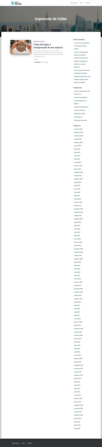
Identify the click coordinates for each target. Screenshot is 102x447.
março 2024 (77, 199)
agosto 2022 (77, 262)
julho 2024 (77, 185)
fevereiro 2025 (78, 165)
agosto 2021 (77, 302)
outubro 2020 (78, 332)
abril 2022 (77, 275)
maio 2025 (77, 155)
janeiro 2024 (77, 205)
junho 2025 (77, 152)
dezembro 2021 (78, 288)
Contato (88, 3)
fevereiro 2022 (78, 282)
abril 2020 (77, 352)
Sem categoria (78, 117)
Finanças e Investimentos (81, 107)
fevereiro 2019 (78, 398)
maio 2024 (77, 192)
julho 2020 (77, 342)
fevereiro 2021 (78, 322)
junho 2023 (77, 229)
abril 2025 (77, 159)
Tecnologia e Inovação (80, 120)
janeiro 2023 (77, 245)
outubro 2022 (78, 255)
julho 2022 (77, 265)
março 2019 (77, 395)
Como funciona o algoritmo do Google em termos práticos (82, 45)
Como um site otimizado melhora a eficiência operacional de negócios (81, 55)
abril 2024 (77, 195)
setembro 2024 (78, 179)
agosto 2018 (77, 418)
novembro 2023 (78, 212)
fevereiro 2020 (78, 358)
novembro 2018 (78, 408)
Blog (81, 3)
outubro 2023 (78, 215)
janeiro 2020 (77, 362)
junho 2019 (77, 385)
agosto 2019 (77, 378)
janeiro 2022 (77, 285)
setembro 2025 (78, 142)
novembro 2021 (78, 292)
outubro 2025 (78, 139)
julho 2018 (77, 422)
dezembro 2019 (78, 365)
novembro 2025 (78, 136)
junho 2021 (77, 308)
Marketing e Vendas (39, 41)
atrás (44, 62)
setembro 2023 (78, 219)
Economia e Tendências (81, 97)
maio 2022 (77, 272)
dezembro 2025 (78, 132)
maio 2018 (77, 428)
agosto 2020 (77, 338)
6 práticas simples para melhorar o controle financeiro (80, 64)
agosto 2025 (77, 145)
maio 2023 (77, 232)
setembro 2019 (78, 375)
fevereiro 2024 (78, 202)
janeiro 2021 (77, 325)
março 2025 (77, 162)
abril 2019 (77, 392)
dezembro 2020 (78, 328)
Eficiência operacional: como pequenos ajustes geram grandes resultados (82, 79)
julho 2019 (77, 382)
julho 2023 (77, 225)
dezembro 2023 (78, 209)
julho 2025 (77, 149)
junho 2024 (77, 189)
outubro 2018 (78, 412)
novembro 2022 (78, 252)
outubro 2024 (78, 175)
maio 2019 (77, 388)
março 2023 (77, 239)
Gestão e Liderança (79, 110)
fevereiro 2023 (78, 242)
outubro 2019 (78, 372)
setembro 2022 (78, 259)
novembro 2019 (78, 368)
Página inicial (74, 3)
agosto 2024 (77, 182)
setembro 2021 (78, 298)
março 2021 (77, 318)
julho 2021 (77, 305)
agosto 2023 (77, 222)
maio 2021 (77, 312)
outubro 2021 (78, 295)
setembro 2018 (78, 415)
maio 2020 (77, 348)
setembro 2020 (78, 335)
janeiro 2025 (77, 169)
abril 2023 (77, 235)
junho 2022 (77, 268)
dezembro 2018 (78, 405)
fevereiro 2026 (78, 129)
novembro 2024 (78, 172)
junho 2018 (77, 425)
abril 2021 (77, 315)
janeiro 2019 (77, 402)
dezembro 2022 (78, 249)
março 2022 (77, 278)
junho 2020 (77, 345)
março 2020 (77, 355)
